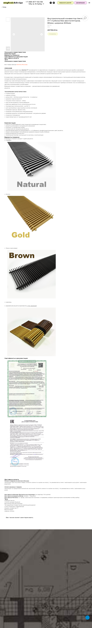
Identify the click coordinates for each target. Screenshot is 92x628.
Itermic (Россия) (22, 64)
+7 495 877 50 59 (34, 2)
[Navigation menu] (89, 2)
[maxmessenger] (54, 3)
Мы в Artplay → (36, 4)
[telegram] (51, 3)
